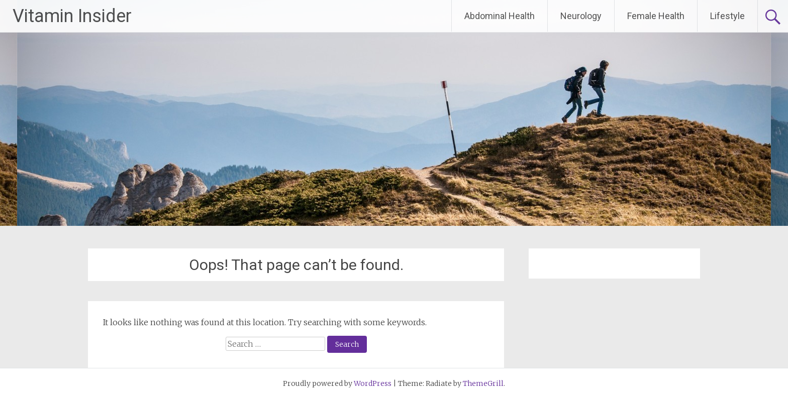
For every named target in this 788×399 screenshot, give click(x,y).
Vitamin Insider (72, 16)
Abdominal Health (499, 16)
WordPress (372, 383)
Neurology (581, 16)
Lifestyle (727, 16)
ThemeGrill (483, 383)
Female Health (655, 16)
